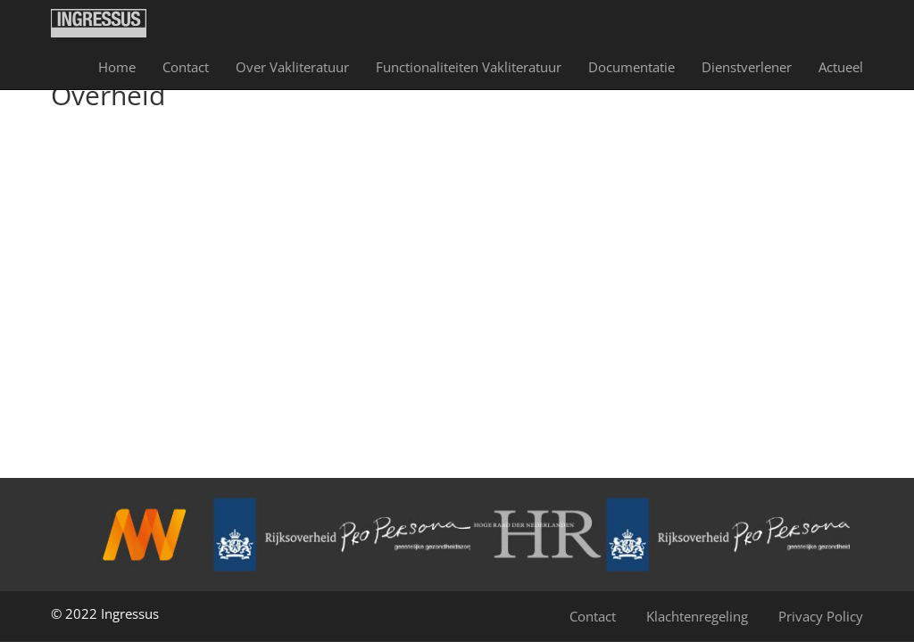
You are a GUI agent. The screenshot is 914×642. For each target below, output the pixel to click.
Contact (185, 67)
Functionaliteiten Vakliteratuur (468, 67)
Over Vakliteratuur (292, 67)
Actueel (840, 67)
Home (117, 67)
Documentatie (631, 67)
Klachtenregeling (697, 616)
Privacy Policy (820, 616)
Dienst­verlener (747, 67)
